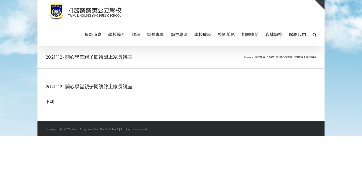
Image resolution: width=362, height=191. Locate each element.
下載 (49, 101)
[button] (315, 34)
